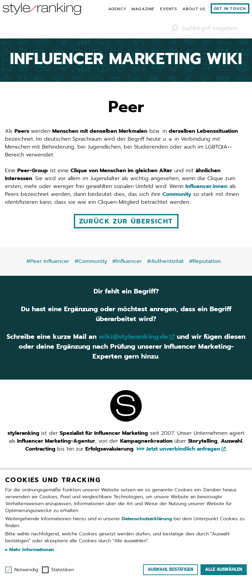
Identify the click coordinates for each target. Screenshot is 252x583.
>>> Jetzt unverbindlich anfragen (178, 449)
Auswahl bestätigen (170, 569)
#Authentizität (165, 261)
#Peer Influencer (47, 261)
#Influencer (127, 261)
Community (176, 194)
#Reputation (205, 261)
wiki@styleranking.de (133, 336)
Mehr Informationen (31, 549)
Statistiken (62, 570)
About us (194, 9)
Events (168, 9)
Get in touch (230, 9)
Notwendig (26, 570)
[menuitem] (117, 8)
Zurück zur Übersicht (126, 221)
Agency (117, 9)
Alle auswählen (223, 569)
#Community (90, 261)
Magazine (143, 9)
